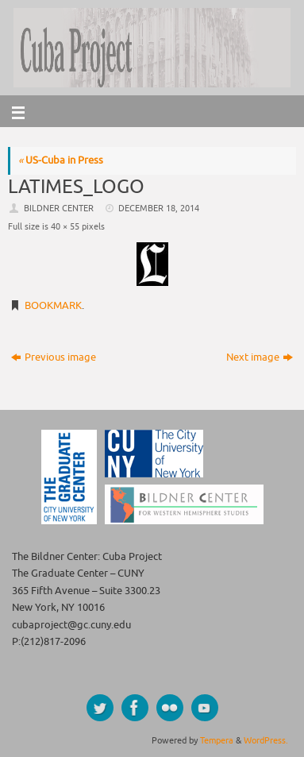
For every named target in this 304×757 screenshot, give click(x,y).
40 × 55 (65, 226)
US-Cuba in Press (60, 160)
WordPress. (266, 740)
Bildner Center (59, 208)
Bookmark (53, 305)
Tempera (216, 740)
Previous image (53, 357)
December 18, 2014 (158, 208)
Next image (259, 357)
